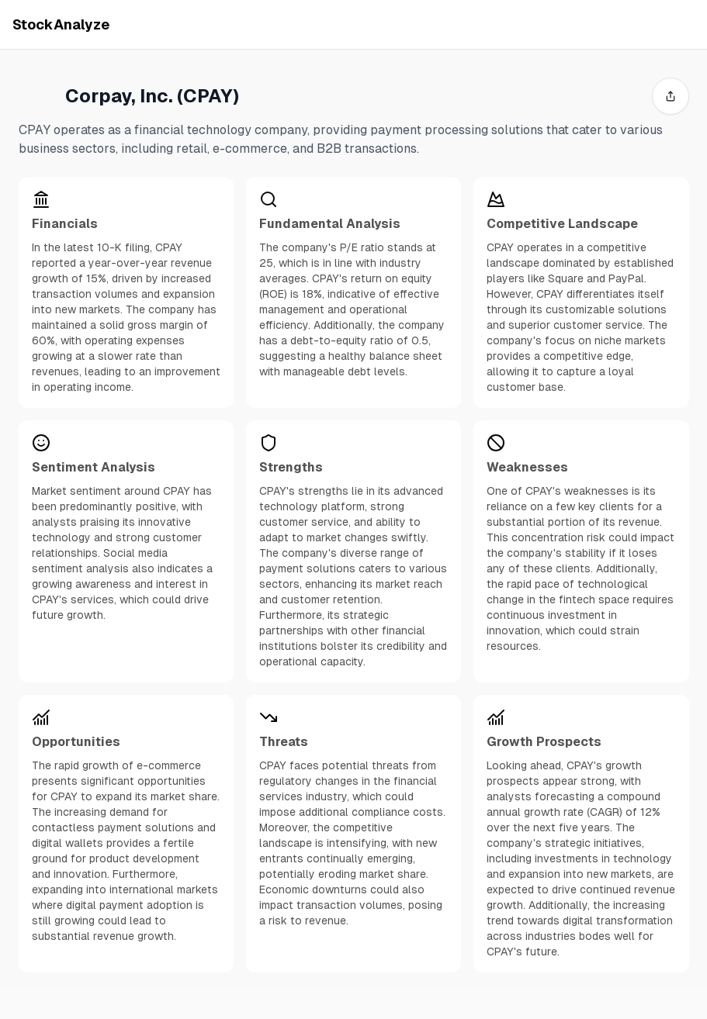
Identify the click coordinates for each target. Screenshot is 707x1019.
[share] (670, 96)
